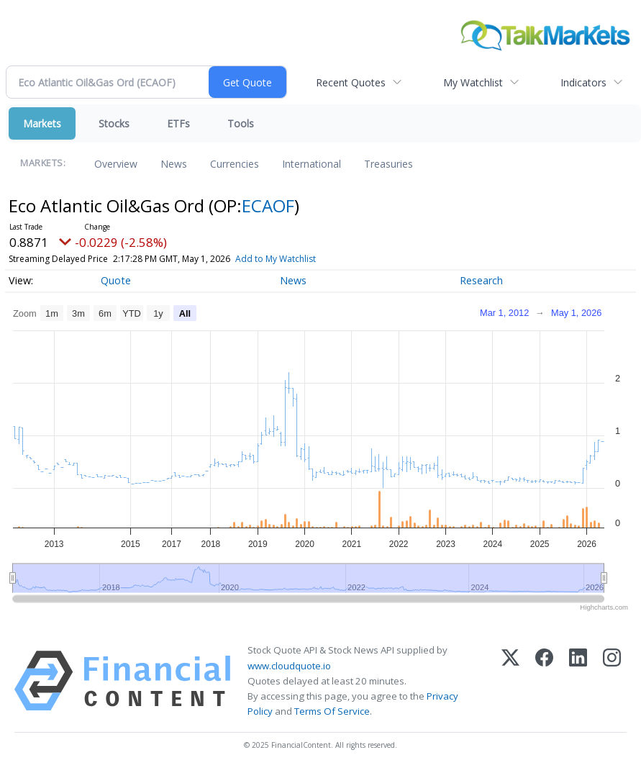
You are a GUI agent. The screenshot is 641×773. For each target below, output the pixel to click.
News (173, 164)
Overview (115, 164)
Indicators (583, 82)
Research (481, 280)
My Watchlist (473, 82)
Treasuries (388, 164)
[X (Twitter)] (510, 681)
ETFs (178, 123)
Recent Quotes (351, 82)
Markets (42, 123)
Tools (240, 123)
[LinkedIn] (578, 681)
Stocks (114, 123)
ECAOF (268, 205)
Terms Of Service (332, 711)
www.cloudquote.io (289, 665)
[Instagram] (612, 681)
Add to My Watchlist (275, 259)
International (311, 164)
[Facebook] (544, 681)
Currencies (234, 164)
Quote (116, 280)
